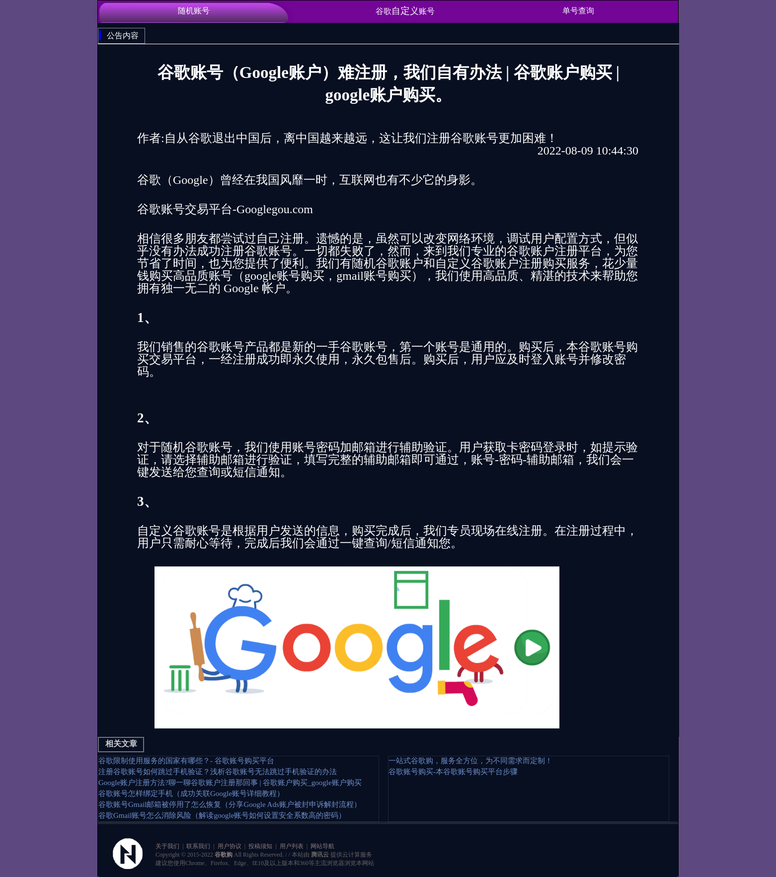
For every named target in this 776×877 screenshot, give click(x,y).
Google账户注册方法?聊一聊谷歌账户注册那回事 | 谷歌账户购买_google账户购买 (230, 783)
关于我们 (168, 846)
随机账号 (194, 10)
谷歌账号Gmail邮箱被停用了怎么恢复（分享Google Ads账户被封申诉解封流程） (229, 804)
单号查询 (578, 10)
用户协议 (229, 846)
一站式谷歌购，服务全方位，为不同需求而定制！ (470, 761)
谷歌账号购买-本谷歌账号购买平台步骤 (453, 772)
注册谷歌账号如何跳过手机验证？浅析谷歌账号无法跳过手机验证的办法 (217, 772)
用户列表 (291, 846)
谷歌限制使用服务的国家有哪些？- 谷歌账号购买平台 (186, 761)
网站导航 (321, 846)
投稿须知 (260, 846)
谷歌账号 (405, 10)
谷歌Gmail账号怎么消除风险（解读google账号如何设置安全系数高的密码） (222, 815)
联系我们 (198, 846)
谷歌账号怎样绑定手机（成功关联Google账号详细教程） (191, 793)
